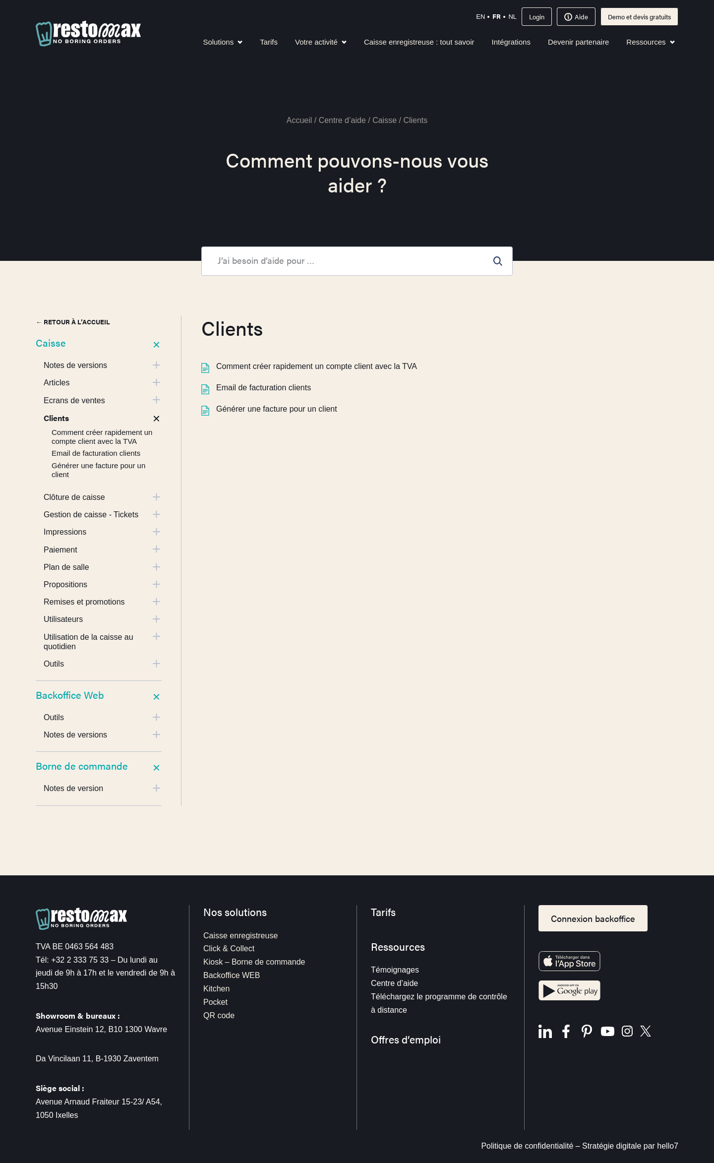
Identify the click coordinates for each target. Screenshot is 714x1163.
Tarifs (269, 42)
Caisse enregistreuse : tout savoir (419, 42)
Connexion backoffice (593, 918)
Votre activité (321, 42)
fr (496, 16)
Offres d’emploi (406, 1039)
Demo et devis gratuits (639, 16)
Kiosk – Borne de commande (254, 962)
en (480, 16)
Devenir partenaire (578, 42)
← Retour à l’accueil (73, 321)
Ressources (650, 42)
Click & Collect (228, 948)
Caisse (384, 120)
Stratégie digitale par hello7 (630, 1146)
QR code (219, 1015)
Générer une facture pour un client (269, 409)
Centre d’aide (342, 120)
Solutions (222, 42)
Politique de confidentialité (527, 1146)
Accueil (299, 120)
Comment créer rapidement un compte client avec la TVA (309, 366)
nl (512, 16)
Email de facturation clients (256, 387)
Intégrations (511, 42)
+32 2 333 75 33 (80, 960)
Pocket (215, 1002)
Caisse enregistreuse (240, 935)
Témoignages (395, 970)
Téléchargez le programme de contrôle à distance (439, 1003)
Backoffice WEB (231, 975)
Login (536, 16)
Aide (576, 16)
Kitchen (216, 988)
